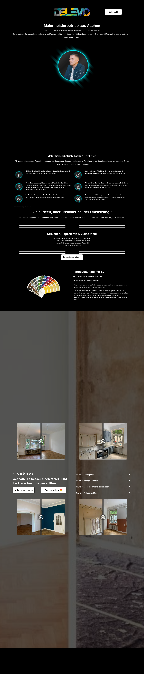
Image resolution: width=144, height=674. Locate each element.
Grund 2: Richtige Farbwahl (87, 619)
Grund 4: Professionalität (86, 631)
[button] (103, 612)
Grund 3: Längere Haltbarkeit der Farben (92, 625)
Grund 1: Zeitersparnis (85, 613)
